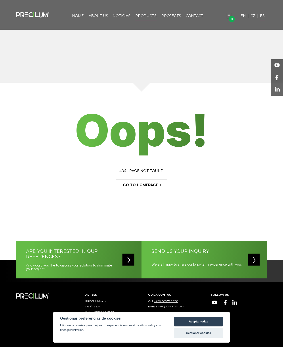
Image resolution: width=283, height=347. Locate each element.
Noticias (121, 16)
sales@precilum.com (171, 306)
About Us (98, 16)
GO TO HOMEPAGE (140, 185)
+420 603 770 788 (166, 301)
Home (78, 16)
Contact (194, 16)
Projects (171, 16)
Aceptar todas (198, 321)
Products (146, 16)
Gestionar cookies (198, 333)
